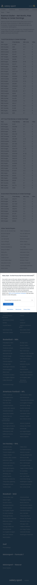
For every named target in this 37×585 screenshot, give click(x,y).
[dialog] (18, 292)
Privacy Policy (27, 309)
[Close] (34, 275)
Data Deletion (10, 309)
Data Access (18, 309)
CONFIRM (8, 304)
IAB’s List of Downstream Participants (17, 293)
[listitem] (18, 300)
